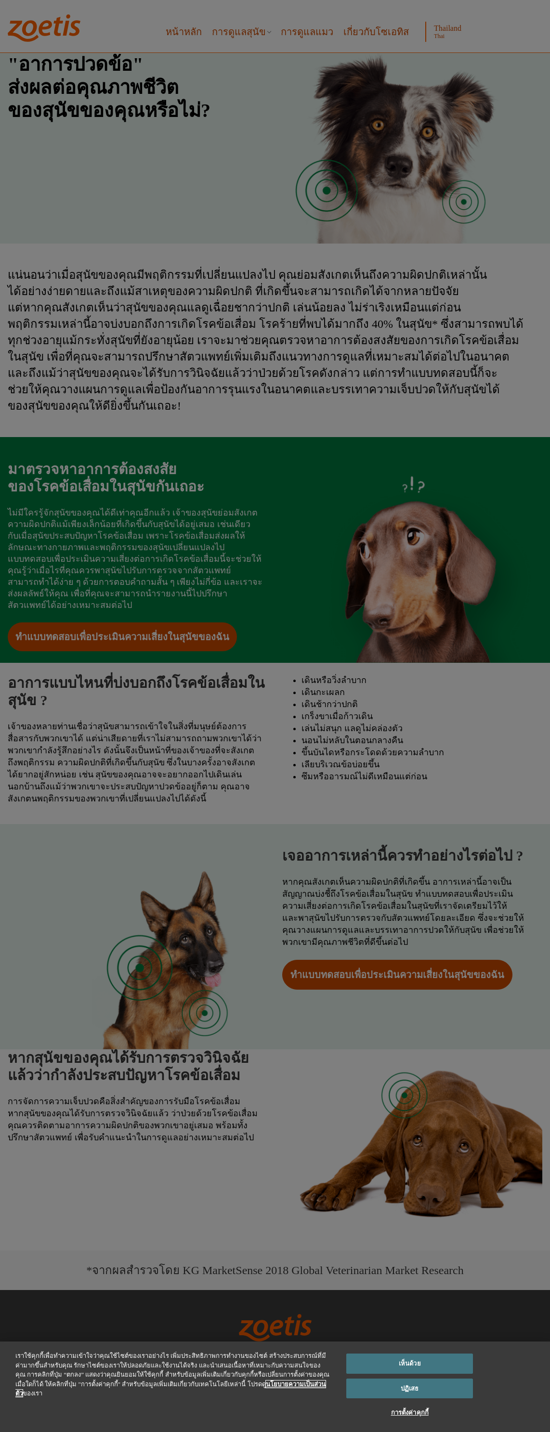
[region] (275, 1387)
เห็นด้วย (410, 1363)
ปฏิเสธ (410, 1388)
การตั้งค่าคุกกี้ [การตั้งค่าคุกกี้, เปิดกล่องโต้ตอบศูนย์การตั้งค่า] (410, 1412)
